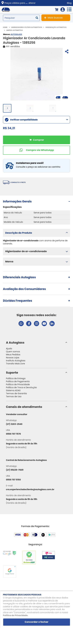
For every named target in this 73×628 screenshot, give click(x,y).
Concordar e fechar (36, 622)
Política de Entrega (15, 378)
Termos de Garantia (16, 393)
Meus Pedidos (13, 354)
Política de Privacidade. (15, 615)
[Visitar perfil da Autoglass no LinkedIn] (52, 323)
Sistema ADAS (13, 390)
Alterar (32, 3)
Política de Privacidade (18, 384)
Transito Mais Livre (15, 363)
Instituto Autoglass (15, 360)
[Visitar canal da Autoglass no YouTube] (44, 323)
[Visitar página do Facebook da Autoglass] (28, 323)
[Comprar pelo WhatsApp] (36, 150)
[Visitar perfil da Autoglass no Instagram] (36, 323)
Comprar (36, 140)
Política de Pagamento (18, 381)
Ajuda (9, 348)
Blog (69, 3)
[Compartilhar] (66, 51)
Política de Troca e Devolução (21, 387)
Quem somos (13, 351)
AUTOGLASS (16, 34)
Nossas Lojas (12, 357)
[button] (36, 233)
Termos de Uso (13, 396)
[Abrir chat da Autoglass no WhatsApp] (21, 323)
